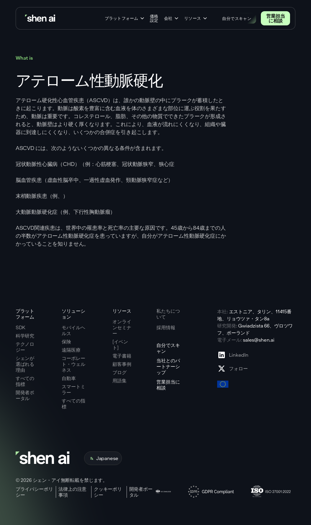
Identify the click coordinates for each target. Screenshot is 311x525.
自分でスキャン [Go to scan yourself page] (168, 348)
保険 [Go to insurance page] (66, 342)
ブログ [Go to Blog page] (119, 372)
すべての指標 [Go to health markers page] (73, 404)
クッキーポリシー (108, 492)
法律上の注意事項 (72, 492)
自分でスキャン (237, 18)
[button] (125, 18)
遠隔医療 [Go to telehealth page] (71, 350)
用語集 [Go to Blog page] (119, 381)
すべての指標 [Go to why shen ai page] (25, 381)
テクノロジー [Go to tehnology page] (25, 347)
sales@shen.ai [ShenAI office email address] (258, 340)
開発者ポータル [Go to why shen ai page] (25, 395)
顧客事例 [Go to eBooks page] (121, 364)
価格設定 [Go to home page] (154, 18)
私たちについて (168, 314)
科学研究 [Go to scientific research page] (25, 336)
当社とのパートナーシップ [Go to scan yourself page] (168, 366)
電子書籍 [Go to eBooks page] (121, 356)
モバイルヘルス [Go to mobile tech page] (73, 330)
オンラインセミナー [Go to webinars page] (121, 327)
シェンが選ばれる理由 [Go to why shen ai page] (25, 364)
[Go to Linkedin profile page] (232, 354)
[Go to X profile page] (232, 368)
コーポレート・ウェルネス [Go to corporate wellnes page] (73, 364)
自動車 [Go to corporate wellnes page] (69, 378)
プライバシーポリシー (34, 492)
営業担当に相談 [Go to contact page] (275, 18)
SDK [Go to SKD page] (21, 327)
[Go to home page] (41, 18)
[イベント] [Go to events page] (120, 344)
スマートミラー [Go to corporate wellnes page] (73, 389)
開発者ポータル (141, 492)
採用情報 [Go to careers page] (165, 327)
